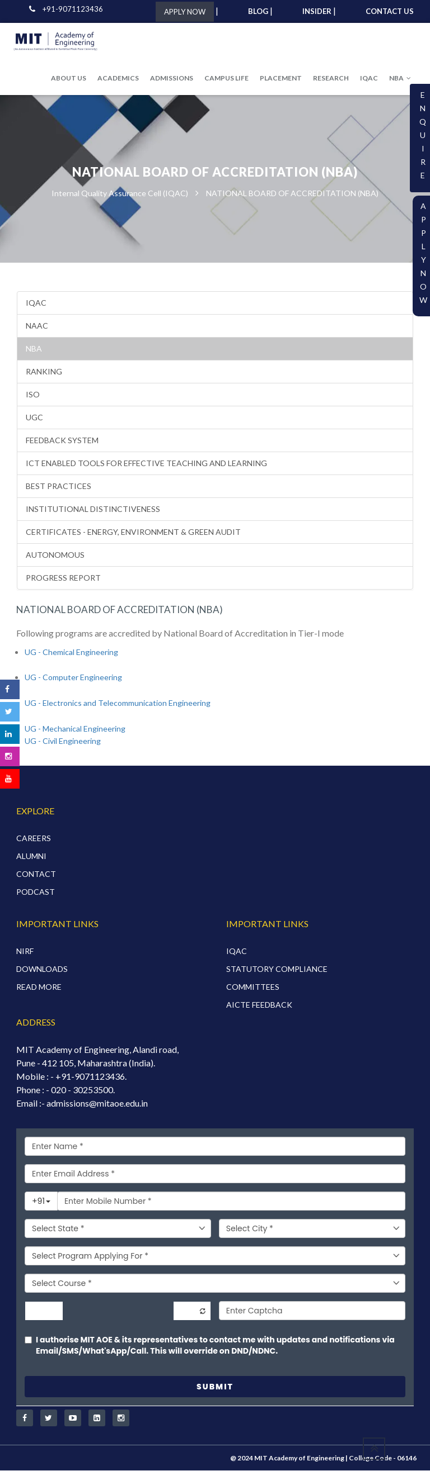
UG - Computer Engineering (73, 677)
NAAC (37, 325)
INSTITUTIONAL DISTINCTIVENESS (93, 509)
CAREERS (33, 838)
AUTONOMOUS (55, 554)
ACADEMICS (118, 78)
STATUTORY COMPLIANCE (277, 969)
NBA (400, 78)
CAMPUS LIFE (226, 78)
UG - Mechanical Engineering (75, 728)
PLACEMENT (281, 78)
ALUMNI (31, 856)
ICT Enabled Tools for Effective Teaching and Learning (146, 463)
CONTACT (36, 874)
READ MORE (39, 986)
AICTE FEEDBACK (259, 1004)
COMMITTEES (252, 986)
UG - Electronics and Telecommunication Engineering (118, 703)
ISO (33, 394)
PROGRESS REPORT (63, 577)
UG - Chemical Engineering (71, 652)
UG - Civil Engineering (63, 741)
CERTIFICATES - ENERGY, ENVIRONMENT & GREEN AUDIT (133, 532)
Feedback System (62, 440)
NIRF (25, 951)
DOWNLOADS (42, 969)
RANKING (44, 371)
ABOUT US (68, 78)
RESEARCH (331, 78)
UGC (34, 417)
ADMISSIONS (171, 78)
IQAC (369, 78)
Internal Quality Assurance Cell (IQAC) (120, 193)
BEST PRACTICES (58, 486)
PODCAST (35, 891)
